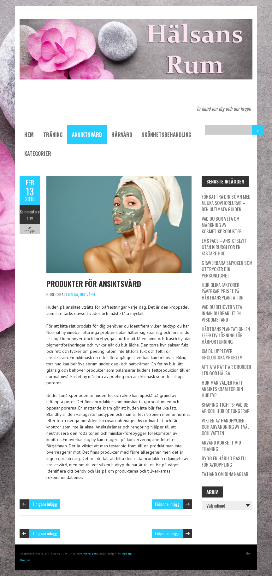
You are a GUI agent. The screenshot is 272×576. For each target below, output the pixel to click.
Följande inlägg (167, 504)
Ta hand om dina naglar (225, 473)
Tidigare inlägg (44, 504)
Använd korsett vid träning (221, 445)
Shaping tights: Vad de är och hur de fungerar (226, 407)
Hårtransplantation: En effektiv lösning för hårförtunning (226, 335)
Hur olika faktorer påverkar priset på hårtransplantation (223, 291)
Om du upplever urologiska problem (222, 354)
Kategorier (37, 153)
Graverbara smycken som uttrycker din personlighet (227, 269)
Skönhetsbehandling (166, 134)
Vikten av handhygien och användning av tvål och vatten (225, 426)
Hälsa (73, 294)
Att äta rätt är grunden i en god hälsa (226, 369)
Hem (29, 134)
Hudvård (87, 294)
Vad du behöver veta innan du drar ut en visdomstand (222, 313)
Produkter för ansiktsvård (93, 283)
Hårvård (121, 134)
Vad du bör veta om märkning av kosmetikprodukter (222, 225)
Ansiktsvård (87, 134)
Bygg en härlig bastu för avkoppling (223, 461)
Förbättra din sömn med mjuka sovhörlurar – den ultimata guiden (226, 202)
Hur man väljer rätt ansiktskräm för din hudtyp (222, 389)
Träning (52, 134)
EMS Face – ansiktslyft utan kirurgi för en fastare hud (224, 247)
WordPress (90, 554)
